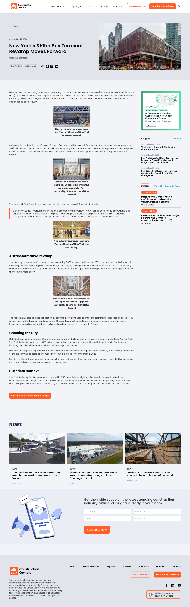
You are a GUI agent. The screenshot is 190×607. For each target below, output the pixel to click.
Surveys (126, 566)
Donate (160, 566)
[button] (59, 6)
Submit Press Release (162, 6)
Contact (117, 6)
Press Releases (91, 566)
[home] (21, 6)
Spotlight (77, 6)
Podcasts (91, 6)
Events (104, 6)
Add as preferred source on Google (30, 395)
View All (177, 138)
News (73, 566)
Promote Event (173, 186)
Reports (110, 566)
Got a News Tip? (137, 6)
